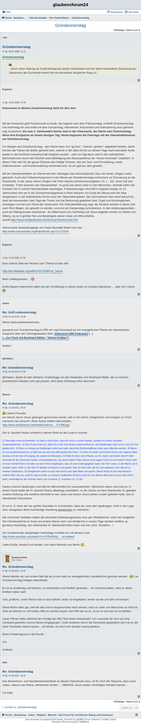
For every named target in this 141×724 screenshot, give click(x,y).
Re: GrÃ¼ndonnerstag (19, 312)
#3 (3, 258)
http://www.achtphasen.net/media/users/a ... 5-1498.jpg (35, 424)
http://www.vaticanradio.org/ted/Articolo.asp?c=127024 (35, 231)
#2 (3, 102)
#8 (3, 675)
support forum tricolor (53, 719)
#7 (3, 571)
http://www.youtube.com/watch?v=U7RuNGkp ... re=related (38, 536)
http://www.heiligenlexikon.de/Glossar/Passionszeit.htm (44, 219)
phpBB (79, 719)
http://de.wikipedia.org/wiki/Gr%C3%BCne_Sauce (32, 271)
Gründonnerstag (70, 25)
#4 (3, 317)
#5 (3, 372)
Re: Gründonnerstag (17, 367)
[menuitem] (6, 12)
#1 (3, 51)
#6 (3, 408)
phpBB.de (84, 722)
